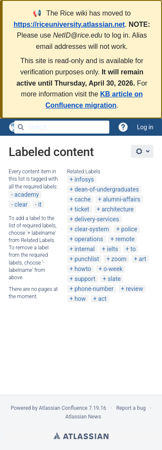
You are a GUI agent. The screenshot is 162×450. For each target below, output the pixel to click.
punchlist (86, 258)
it (39, 204)
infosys (84, 179)
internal (84, 249)
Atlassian (81, 435)
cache (82, 199)
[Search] (20, 127)
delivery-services (96, 219)
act (102, 298)
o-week (113, 268)
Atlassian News (83, 417)
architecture (117, 209)
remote (124, 239)
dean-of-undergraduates (106, 189)
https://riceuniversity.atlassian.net (69, 24)
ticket (81, 209)
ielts (112, 249)
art (142, 258)
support (84, 278)
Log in (145, 127)
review (134, 288)
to (133, 249)
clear (21, 204)
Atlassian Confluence (63, 408)
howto (82, 268)
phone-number (93, 288)
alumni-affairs (121, 199)
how (80, 298)
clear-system (91, 229)
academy (26, 194)
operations (88, 239)
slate (114, 278)
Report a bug (131, 408)
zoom (119, 258)
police (129, 229)
